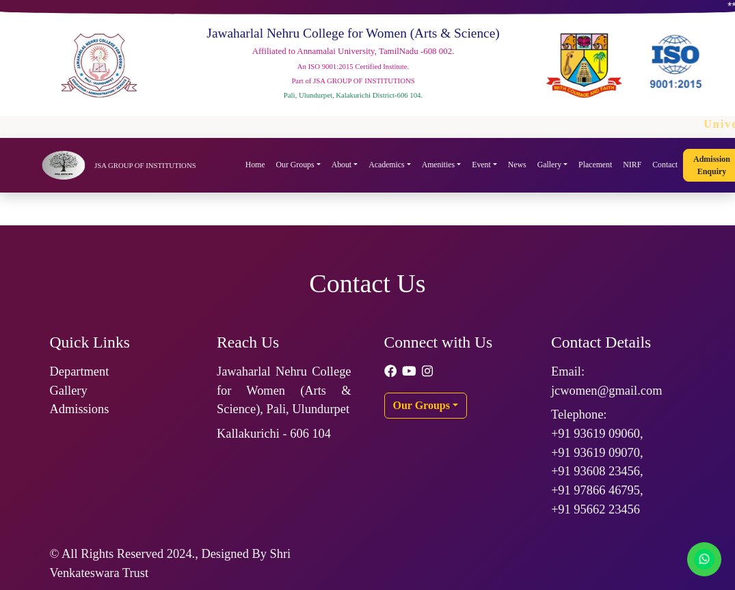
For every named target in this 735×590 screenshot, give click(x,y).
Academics (386, 164)
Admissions (79, 409)
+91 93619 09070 (595, 453)
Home (255, 164)
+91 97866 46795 (595, 490)
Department (79, 371)
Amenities (438, 164)
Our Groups (295, 164)
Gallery (549, 164)
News (517, 164)
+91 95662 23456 (595, 509)
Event (481, 164)
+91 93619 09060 (595, 433)
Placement (595, 164)
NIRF (632, 164)
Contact (665, 164)
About (342, 164)
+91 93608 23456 (595, 471)
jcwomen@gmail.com (607, 390)
